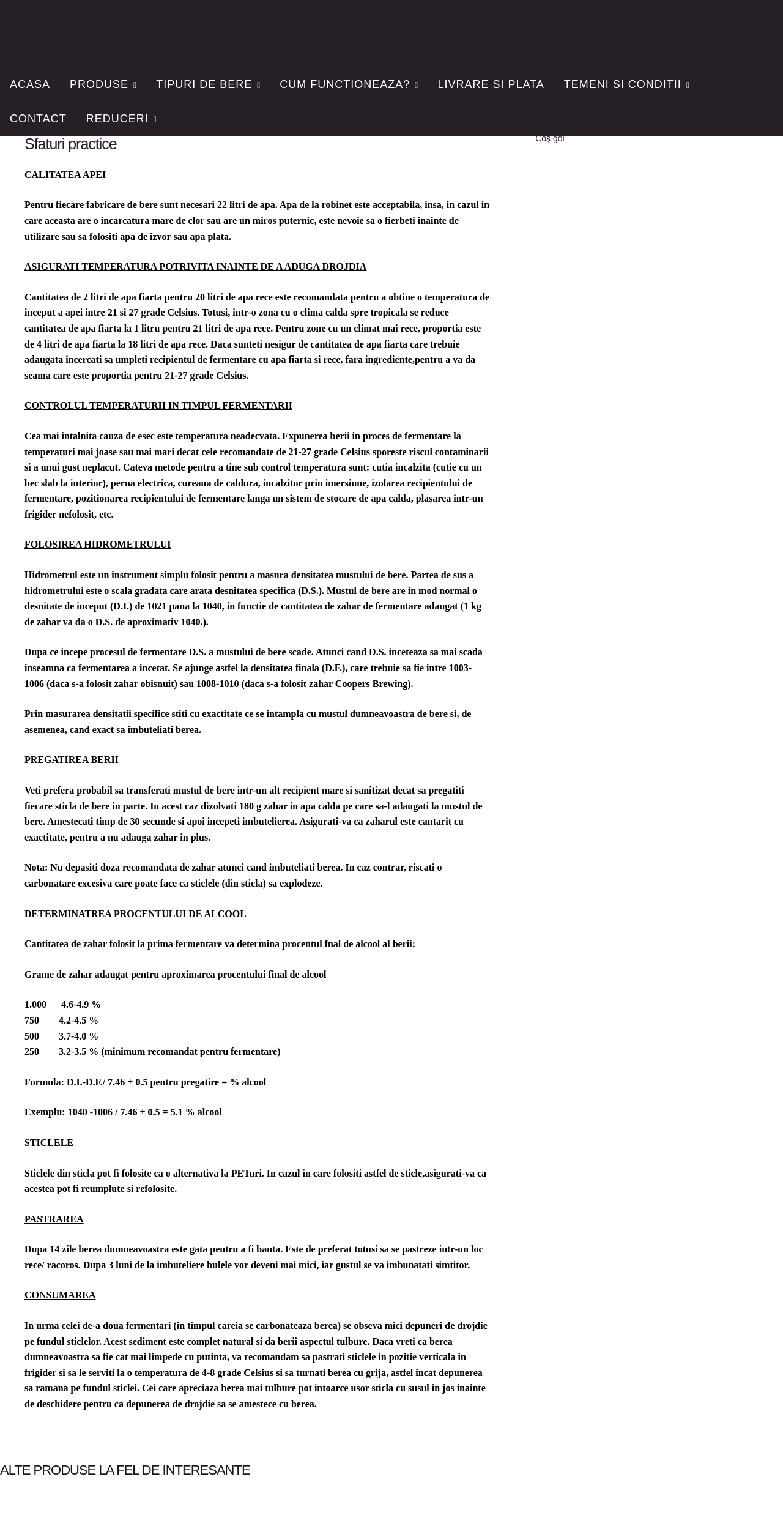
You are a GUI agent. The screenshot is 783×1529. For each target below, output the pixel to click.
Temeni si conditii (622, 84)
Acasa (30, 84)
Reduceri (117, 119)
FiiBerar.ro (87, 28)
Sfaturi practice (70, 143)
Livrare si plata (490, 84)
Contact (38, 119)
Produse (99, 84)
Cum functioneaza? (345, 84)
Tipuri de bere (204, 84)
